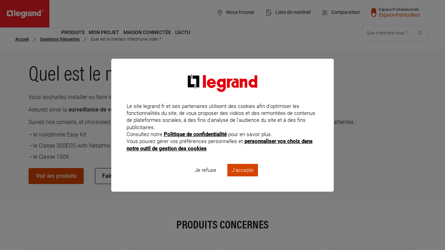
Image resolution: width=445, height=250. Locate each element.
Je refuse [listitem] (205, 179)
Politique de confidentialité (195, 144)
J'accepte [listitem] (243, 179)
